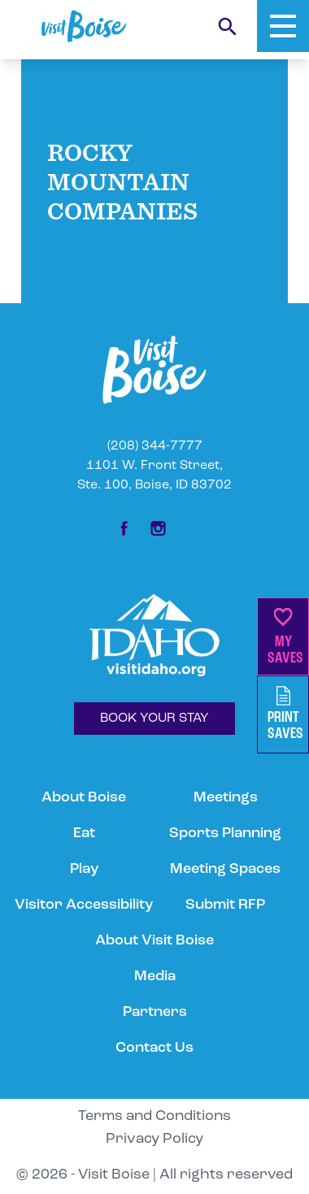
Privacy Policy (154, 1139)
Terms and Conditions (154, 1116)
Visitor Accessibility (84, 905)
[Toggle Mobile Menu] (283, 26)
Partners (155, 1012)
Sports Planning (225, 833)
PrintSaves (285, 714)
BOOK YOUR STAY (154, 718)
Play (84, 869)
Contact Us (154, 1048)
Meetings (226, 797)
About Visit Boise (154, 941)
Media (155, 976)
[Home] (83, 26)
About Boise (83, 797)
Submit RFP (225, 905)
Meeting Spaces (225, 869)
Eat (84, 833)
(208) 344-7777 (154, 446)
